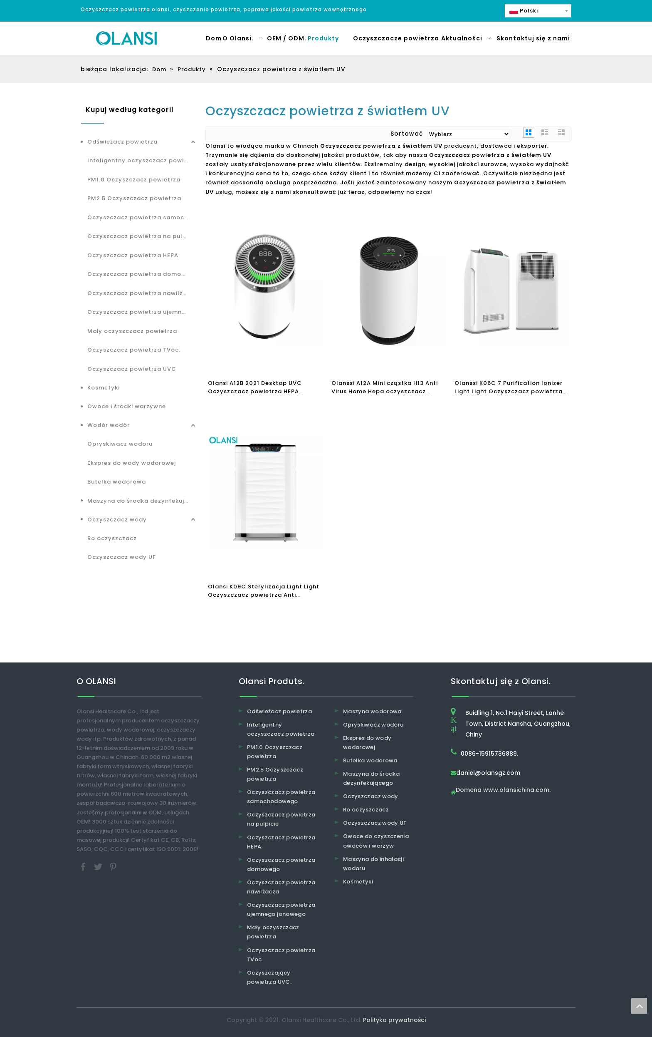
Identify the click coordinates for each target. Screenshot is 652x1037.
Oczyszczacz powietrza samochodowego (142, 217)
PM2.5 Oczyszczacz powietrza (134, 198)
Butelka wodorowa (116, 482)
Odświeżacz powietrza (122, 142)
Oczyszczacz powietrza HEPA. (133, 255)
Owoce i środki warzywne (126, 406)
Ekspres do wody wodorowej (131, 463)
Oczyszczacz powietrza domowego (142, 274)
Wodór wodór (108, 425)
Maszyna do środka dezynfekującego (142, 501)
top (639, 1006)
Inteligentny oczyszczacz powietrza (142, 160)
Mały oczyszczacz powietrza (132, 331)
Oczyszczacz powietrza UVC (131, 369)
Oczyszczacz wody (117, 519)
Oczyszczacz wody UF (121, 557)
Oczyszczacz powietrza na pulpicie (142, 236)
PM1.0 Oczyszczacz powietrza (133, 180)
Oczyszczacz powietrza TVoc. (133, 350)
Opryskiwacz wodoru (120, 444)
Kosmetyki (103, 388)
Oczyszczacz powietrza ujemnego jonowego (142, 312)
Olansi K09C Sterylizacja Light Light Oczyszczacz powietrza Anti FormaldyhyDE (263, 591)
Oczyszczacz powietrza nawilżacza (142, 293)
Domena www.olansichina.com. (503, 790)
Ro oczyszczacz (112, 538)
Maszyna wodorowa (372, 711)
